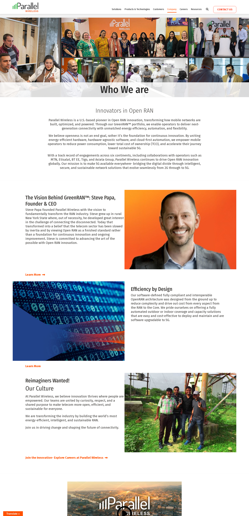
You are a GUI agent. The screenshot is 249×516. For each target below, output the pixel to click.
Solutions (116, 9)
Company (172, 9)
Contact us (224, 9)
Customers (158, 9)
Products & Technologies (137, 9)
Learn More (35, 274)
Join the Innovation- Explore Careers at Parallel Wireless (68, 457)
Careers (184, 9)
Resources (196, 9)
